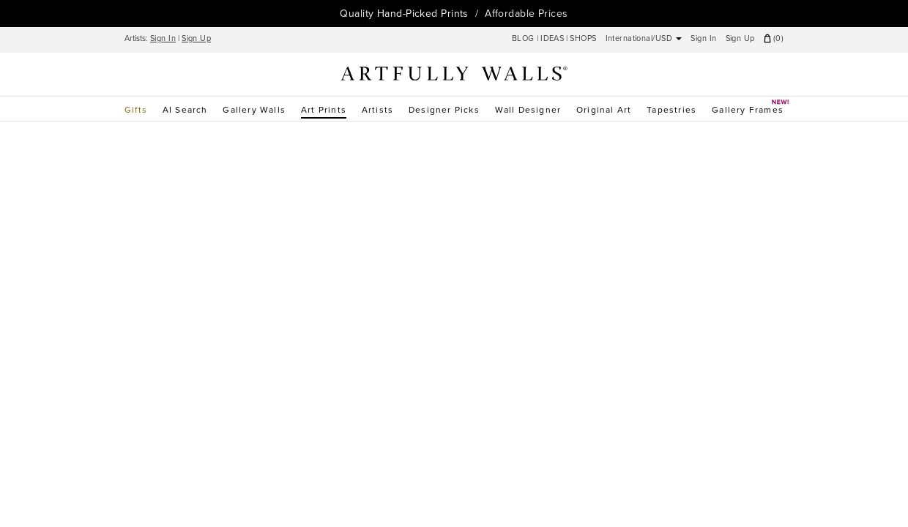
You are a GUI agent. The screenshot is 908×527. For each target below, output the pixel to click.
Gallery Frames (748, 108)
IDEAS (552, 38)
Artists (377, 110)
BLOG (524, 38)
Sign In (163, 38)
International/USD (644, 38)
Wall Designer (528, 110)
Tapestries (671, 110)
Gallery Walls (254, 110)
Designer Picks (444, 110)
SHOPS (583, 38)
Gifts (135, 110)
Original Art (603, 110)
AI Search (185, 110)
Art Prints (323, 110)
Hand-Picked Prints (423, 13)
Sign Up (196, 38)
